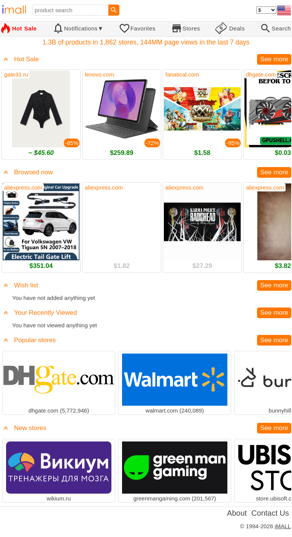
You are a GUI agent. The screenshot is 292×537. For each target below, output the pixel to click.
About (237, 513)
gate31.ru (16, 74)
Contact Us (270, 513)
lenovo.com (99, 74)
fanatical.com (182, 74)
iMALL (283, 526)
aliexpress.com (23, 187)
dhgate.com (261, 74)
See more (274, 59)
